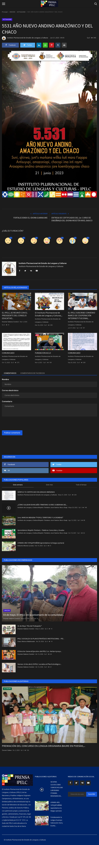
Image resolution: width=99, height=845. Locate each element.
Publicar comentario (12, 433)
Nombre (5, 379)
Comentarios (10, 373)
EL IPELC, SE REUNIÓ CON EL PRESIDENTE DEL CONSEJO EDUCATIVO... (14, 315)
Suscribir (91, 794)
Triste (72, 248)
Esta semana (18, 485)
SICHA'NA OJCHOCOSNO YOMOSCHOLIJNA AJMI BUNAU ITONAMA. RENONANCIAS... (57, 789)
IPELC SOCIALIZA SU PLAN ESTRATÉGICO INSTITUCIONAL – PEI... (41, 638)
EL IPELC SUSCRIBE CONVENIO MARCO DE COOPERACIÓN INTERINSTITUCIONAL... (81, 315)
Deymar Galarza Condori (10, 322)
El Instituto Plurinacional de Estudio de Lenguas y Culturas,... (49, 314)
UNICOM (12, 12)
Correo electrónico (10, 390)
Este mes (49, 485)
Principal (5, 12)
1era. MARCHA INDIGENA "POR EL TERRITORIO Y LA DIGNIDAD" (40, 517)
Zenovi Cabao (7, 750)
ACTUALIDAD (21, 12)
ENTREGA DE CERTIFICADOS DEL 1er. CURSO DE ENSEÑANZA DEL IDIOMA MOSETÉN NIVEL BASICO (71, 219)
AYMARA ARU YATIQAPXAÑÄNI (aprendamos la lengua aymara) (41, 543)
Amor (34, 248)
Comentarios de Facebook (32, 373)
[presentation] (21, 423)
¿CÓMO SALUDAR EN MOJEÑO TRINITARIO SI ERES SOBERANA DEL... (42, 505)
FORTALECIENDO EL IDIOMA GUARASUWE (30, 218)
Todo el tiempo (81, 485)
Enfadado (59, 248)
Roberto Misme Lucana (26, 546)
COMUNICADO (8, 353)
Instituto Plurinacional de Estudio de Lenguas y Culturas (25, 38)
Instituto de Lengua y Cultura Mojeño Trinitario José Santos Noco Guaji (42, 507)
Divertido (46, 248)
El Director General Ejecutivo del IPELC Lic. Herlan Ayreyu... (40, 651)
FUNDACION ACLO (43, 353)
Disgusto (21, 248)
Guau (85, 248)
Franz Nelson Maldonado (26, 641)
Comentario (7, 401)
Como (8, 248)
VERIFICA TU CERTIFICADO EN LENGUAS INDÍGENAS (36, 492)
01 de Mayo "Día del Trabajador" (30, 626)
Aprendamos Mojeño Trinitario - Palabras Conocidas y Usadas (41, 530)
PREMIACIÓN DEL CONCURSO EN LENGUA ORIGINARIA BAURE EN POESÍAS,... (43, 745)
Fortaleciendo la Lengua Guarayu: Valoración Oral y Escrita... (57, 821)
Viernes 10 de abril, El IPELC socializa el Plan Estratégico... (39, 664)
